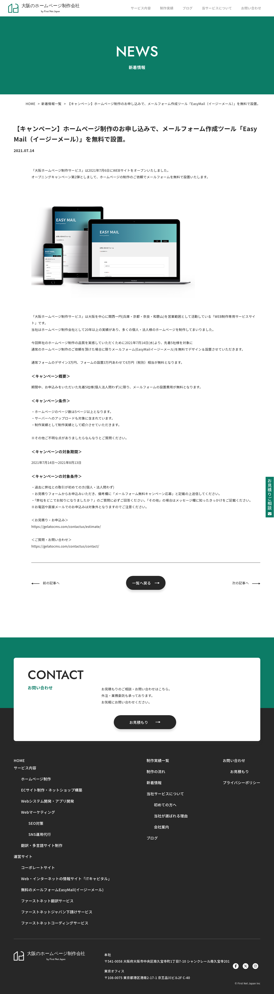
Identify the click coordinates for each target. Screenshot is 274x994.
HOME (30, 103)
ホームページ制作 (36, 778)
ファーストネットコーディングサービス (54, 922)
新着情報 (154, 782)
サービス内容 (141, 8)
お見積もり (239, 771)
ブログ (188, 8)
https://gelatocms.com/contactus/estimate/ (66, 526)
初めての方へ (165, 804)
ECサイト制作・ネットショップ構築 (51, 790)
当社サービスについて (165, 793)
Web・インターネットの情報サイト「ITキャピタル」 (66, 878)
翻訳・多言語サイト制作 (41, 845)
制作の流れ (156, 771)
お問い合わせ (251, 8)
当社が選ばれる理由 (171, 815)
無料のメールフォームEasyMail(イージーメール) (62, 889)
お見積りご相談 (270, 497)
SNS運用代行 (39, 834)
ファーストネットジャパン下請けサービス (56, 911)
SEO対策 (35, 823)
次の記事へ (240, 582)
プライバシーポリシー (241, 782)
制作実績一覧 (158, 760)
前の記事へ (51, 582)
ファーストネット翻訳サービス (47, 900)
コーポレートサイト (38, 867)
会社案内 (161, 826)
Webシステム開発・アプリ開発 (47, 801)
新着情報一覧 (51, 103)
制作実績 (167, 8)
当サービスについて (217, 8)
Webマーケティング (38, 812)
